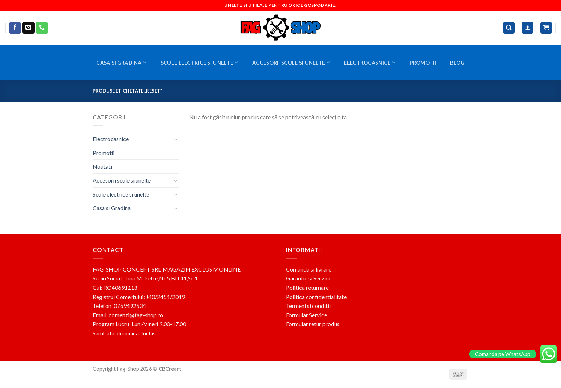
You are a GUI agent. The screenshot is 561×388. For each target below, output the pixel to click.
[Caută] (509, 28)
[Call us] (42, 28)
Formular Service (306, 315)
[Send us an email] (28, 28)
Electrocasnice (369, 62)
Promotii (423, 63)
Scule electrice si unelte (199, 62)
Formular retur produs (313, 323)
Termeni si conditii (308, 305)
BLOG (457, 63)
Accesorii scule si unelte (291, 62)
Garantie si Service (308, 278)
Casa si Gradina (121, 62)
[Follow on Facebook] (15, 28)
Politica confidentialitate (316, 296)
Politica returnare (307, 287)
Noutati (102, 166)
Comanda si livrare (308, 269)
